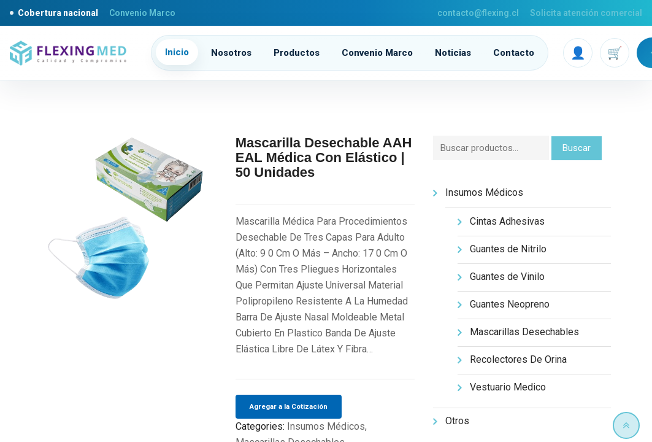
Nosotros (231, 52)
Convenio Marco (142, 13)
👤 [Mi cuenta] (578, 52)
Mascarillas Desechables (524, 332)
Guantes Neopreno (510, 304)
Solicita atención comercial (586, 13)
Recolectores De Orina (518, 359)
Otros (457, 421)
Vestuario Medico (508, 387)
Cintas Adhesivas (507, 221)
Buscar (576, 147)
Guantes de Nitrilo (508, 249)
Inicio (177, 52)
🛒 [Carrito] (615, 52)
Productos (297, 52)
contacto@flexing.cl (478, 13)
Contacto (513, 52)
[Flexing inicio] (72, 53)
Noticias (453, 52)
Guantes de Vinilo (507, 276)
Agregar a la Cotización (289, 406)
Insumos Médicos (326, 426)
